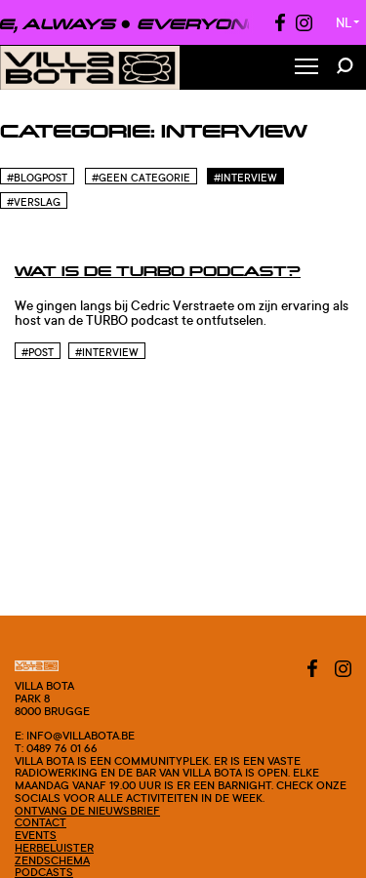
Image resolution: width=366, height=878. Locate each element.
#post (37, 352)
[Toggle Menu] (306, 67)
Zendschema (52, 860)
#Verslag (34, 202)
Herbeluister (54, 848)
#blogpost (37, 177)
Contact (40, 822)
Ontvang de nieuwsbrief (87, 810)
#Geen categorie (141, 177)
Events (36, 835)
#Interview (245, 177)
